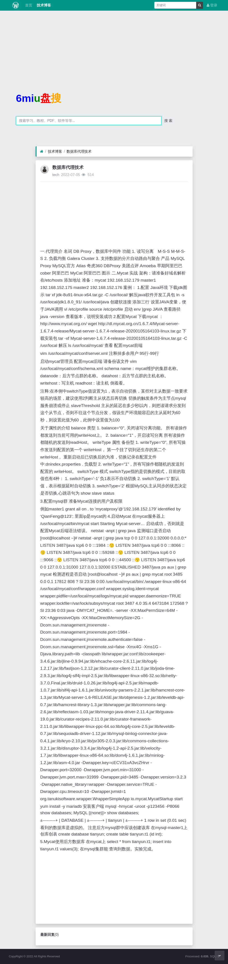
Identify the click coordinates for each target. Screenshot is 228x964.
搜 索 (168, 120)
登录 (212, 5)
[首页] (41, 151)
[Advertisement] (114, 45)
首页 (28, 5)
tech (55, 175)
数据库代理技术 (79, 151)
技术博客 (43, 5)
